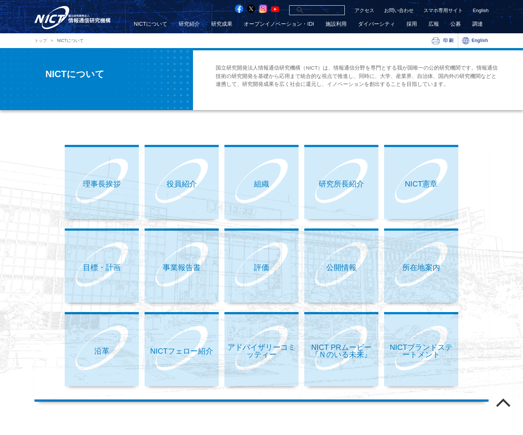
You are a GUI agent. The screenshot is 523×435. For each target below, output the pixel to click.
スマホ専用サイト (443, 10)
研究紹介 (189, 24)
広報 (433, 24)
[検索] (308, 10)
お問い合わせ (399, 10)
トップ (40, 41)
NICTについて (150, 24)
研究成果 (221, 24)
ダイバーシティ (376, 24)
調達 (477, 24)
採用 (411, 24)
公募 (455, 24)
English (481, 10)
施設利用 (336, 24)
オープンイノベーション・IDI (279, 24)
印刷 (448, 40)
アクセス (364, 10)
